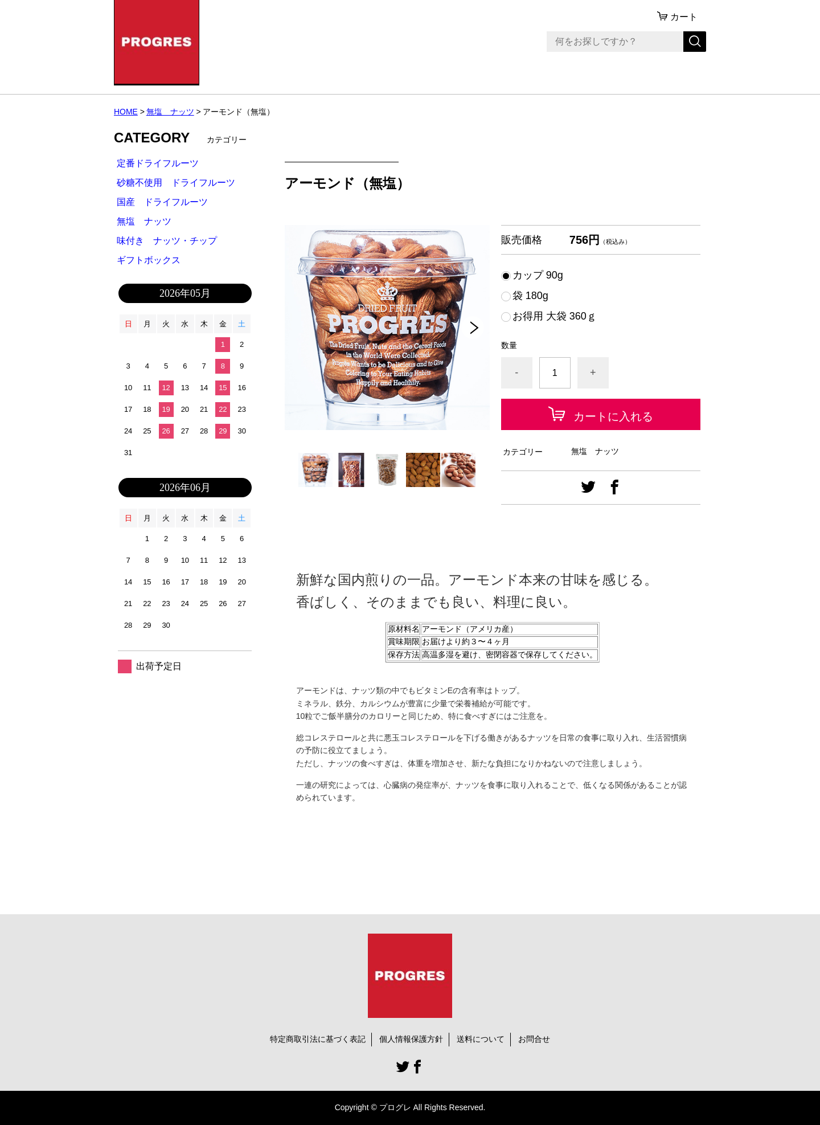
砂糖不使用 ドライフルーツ (176, 182)
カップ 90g (537, 275)
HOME (126, 111)
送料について (481, 1039)
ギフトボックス (149, 260)
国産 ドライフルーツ (162, 202)
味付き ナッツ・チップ (167, 241)
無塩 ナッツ (170, 111)
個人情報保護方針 (411, 1039)
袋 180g (530, 295)
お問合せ (534, 1039)
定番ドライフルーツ (158, 163)
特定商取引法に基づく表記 (318, 1039)
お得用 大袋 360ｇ (554, 316)
